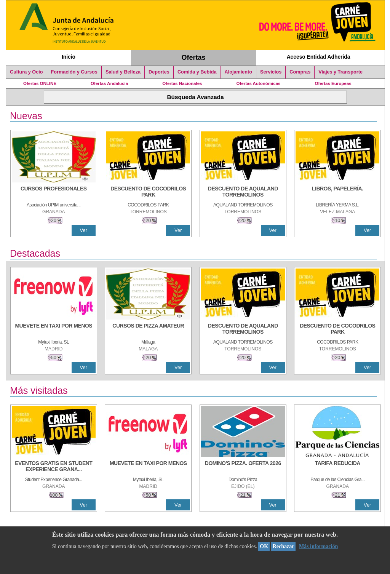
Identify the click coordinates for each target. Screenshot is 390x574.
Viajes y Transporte (340, 72)
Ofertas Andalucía (109, 83)
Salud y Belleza (123, 72)
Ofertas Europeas (333, 83)
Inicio (68, 57)
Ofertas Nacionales (182, 83)
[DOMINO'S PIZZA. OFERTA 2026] (243, 467)
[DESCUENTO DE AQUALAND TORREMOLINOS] (243, 192)
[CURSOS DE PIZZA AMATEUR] (148, 329)
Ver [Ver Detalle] (83, 230)
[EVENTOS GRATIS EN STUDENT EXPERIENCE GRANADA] (54, 467)
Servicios (270, 72)
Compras (299, 72)
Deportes (159, 72)
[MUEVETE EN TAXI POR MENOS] (54, 329)
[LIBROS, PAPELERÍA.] (337, 192)
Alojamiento (238, 72)
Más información (318, 546)
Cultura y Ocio (26, 72)
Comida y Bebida (197, 72)
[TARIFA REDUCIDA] (337, 467)
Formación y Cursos (74, 72)
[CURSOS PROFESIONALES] (54, 192)
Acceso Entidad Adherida (318, 57)
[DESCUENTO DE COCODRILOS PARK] (148, 192)
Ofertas (194, 57)
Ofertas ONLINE (39, 83)
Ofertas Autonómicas (258, 83)
